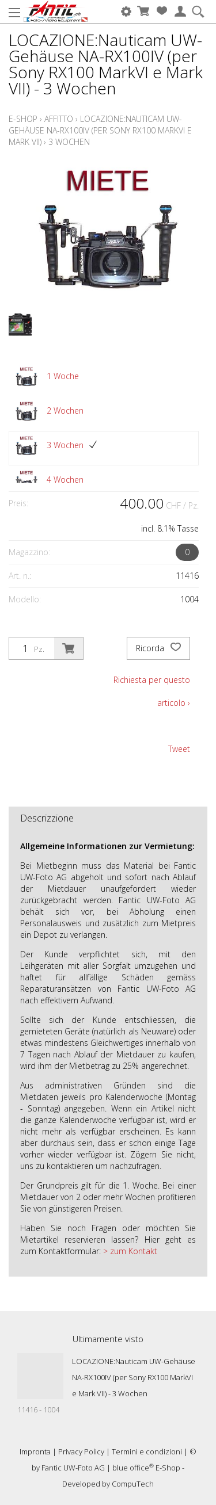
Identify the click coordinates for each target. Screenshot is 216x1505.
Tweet (179, 748)
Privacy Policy (81, 1451)
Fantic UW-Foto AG (73, 1467)
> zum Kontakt (129, 1251)
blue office (133, 1467)
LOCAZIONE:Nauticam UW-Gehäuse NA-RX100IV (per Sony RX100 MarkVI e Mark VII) (100, 130)
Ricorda (158, 648)
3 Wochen (69, 141)
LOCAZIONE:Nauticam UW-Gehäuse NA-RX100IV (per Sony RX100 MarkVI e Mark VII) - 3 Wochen (133, 1377)
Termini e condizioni (147, 1451)
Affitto (58, 118)
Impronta (35, 1451)
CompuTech (133, 1484)
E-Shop (23, 118)
